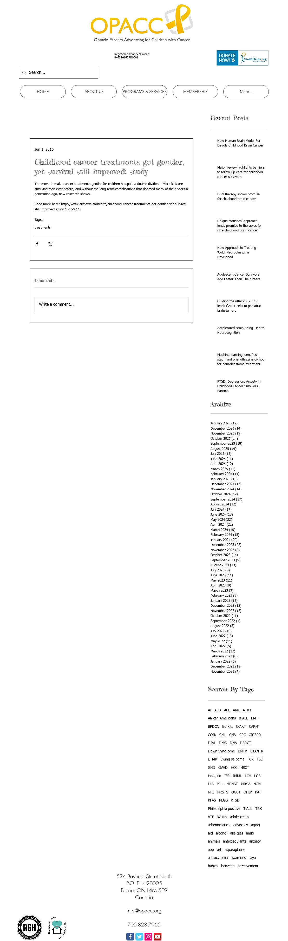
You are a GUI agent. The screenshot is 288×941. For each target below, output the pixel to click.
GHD (211, 768)
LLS (211, 784)
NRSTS (222, 792)
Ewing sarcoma (232, 759)
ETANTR (256, 751)
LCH (248, 776)
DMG (223, 743)
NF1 (211, 792)
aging (255, 825)
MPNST (232, 784)
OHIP (248, 792)
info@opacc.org (144, 910)
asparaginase (235, 850)
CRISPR (255, 735)
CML (222, 735)
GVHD (223, 768)
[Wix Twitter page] (139, 936)
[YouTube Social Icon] (157, 936)
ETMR (212, 759)
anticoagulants (234, 841)
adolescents (239, 817)
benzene (227, 866)
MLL (220, 784)
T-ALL (247, 809)
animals (214, 841)
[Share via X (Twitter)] (49, 243)
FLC (260, 759)
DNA (233, 743)
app (211, 850)
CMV (232, 735)
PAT (258, 792)
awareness (239, 858)
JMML (237, 776)
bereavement (248, 866)
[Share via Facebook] (37, 243)
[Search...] (58, 72)
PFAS (212, 800)
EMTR (242, 751)
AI (209, 710)
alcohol (221, 833)
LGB (257, 776)
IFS (227, 776)
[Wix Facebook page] (130, 936)
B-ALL (243, 718)
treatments (43, 227)
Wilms (222, 817)
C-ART (241, 727)
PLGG (223, 800)
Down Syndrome (221, 751)
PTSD (235, 800)
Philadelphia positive (224, 809)
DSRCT (245, 743)
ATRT (247, 710)
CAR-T (254, 727)
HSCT (244, 768)
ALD (217, 710)
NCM (257, 784)
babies (213, 866)
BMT (254, 718)
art (219, 850)
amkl (250, 833)
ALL (227, 710)
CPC (242, 735)
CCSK (212, 735)
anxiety (255, 841)
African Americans (222, 718)
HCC (234, 768)
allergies (236, 833)
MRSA (245, 784)
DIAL (212, 743)
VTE (211, 817)
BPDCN (213, 727)
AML (236, 710)
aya (253, 858)
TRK (258, 809)
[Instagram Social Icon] (148, 936)
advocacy (240, 825)
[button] (94, 91)
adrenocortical (219, 825)
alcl (210, 833)
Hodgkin (214, 776)
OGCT (235, 792)
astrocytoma (218, 858)
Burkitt (227, 727)
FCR (250, 759)
